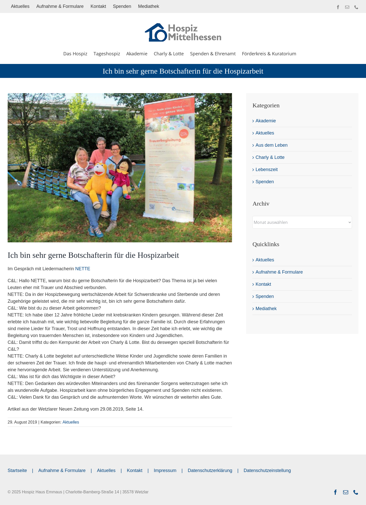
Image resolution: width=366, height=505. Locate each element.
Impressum (165, 470)
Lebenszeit (266, 169)
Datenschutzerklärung (210, 470)
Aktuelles (71, 422)
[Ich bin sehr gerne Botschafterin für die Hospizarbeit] (120, 167)
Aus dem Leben (271, 145)
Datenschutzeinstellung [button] (267, 470)
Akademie (265, 120)
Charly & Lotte (269, 157)
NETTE (82, 268)
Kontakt (263, 284)
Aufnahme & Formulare (279, 272)
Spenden (264, 181)
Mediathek (266, 308)
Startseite (17, 470)
